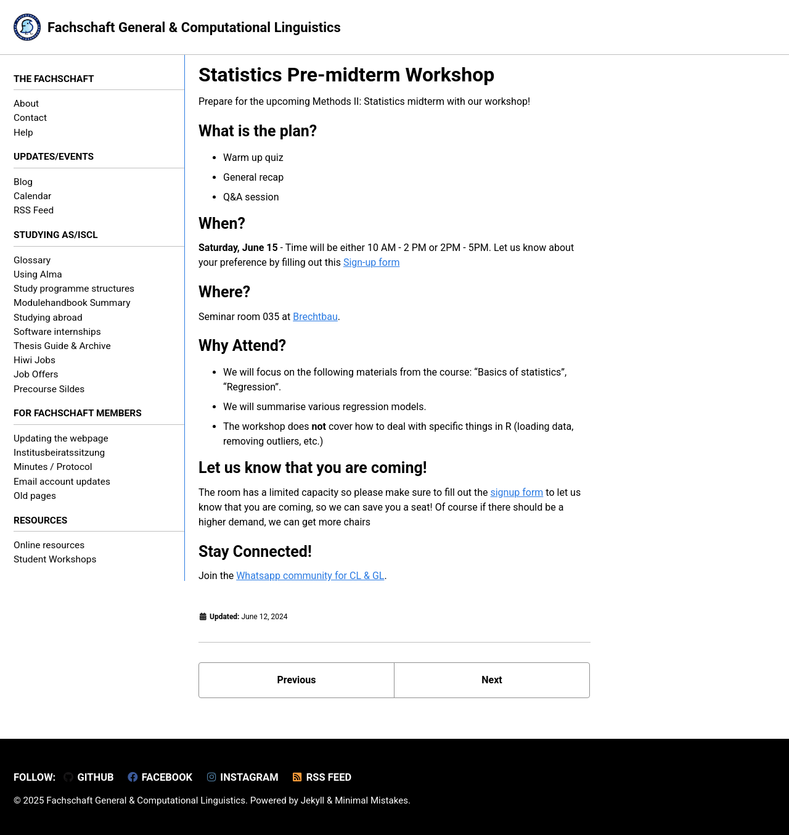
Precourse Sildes (49, 389)
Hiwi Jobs (34, 360)
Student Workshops (55, 559)
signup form (516, 492)
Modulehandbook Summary (72, 302)
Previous (296, 680)
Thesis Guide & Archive (62, 346)
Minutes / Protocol (53, 466)
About (26, 103)
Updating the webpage (61, 438)
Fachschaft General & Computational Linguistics (194, 27)
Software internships (57, 331)
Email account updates (62, 481)
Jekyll (313, 800)
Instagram (242, 777)
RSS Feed (34, 210)
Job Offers (36, 374)
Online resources (49, 545)
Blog (23, 181)
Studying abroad (48, 317)
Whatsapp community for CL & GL (310, 576)
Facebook (159, 777)
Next (491, 680)
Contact (30, 117)
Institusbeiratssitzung (59, 452)
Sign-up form (371, 262)
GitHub (88, 777)
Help (23, 132)
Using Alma (38, 274)
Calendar (32, 196)
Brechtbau (315, 317)
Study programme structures (74, 288)
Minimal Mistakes (371, 800)
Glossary (32, 260)
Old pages (35, 495)
